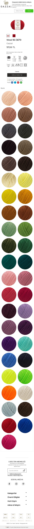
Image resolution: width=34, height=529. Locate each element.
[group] (17, 24)
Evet (29, 11)
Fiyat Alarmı (19, 80)
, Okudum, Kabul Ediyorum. (15, 474)
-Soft (7, 527)
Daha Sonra (19, 11)
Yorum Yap (10, 80)
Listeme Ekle (11, 79)
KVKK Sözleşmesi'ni (15, 474)
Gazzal (9, 43)
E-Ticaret (11, 527)
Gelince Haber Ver (17, 75)
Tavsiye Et (19, 79)
